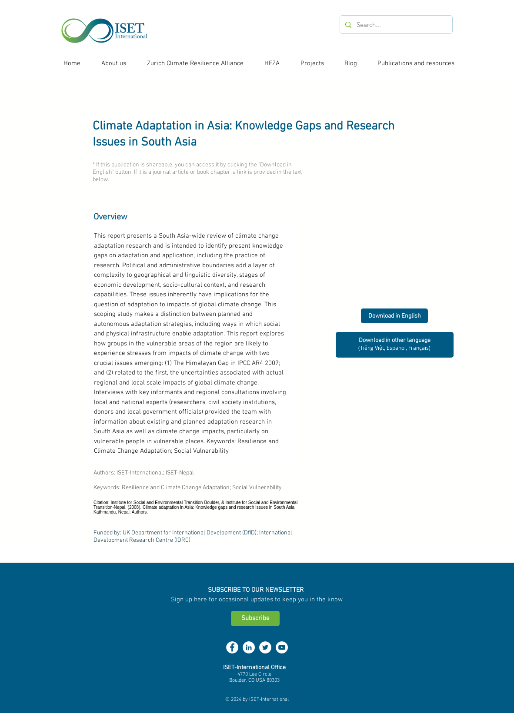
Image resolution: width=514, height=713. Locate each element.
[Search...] (395, 24)
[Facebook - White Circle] (232, 647)
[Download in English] (394, 315)
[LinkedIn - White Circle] (249, 647)
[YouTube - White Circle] (282, 647)
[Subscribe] (255, 618)
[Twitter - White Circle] (265, 647)
